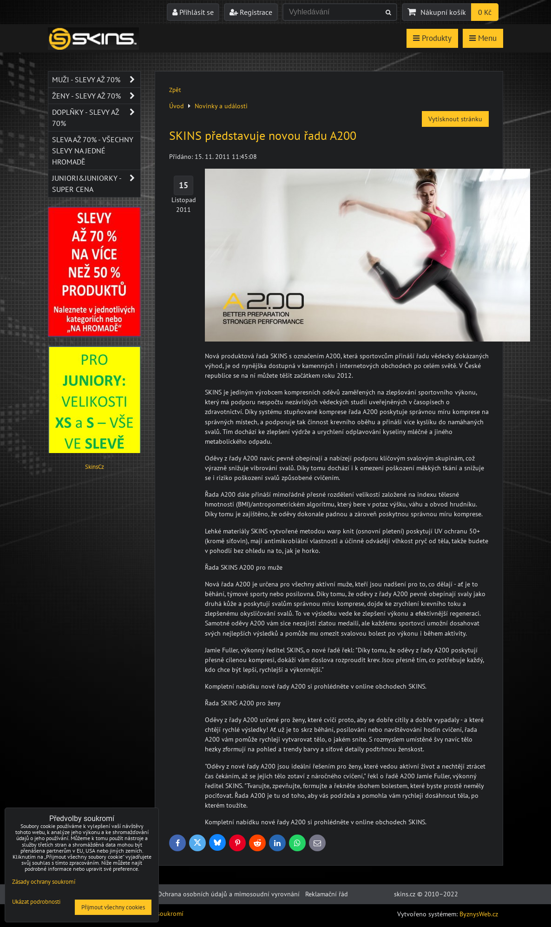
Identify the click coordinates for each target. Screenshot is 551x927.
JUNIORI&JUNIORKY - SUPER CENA (96, 183)
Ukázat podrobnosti (36, 902)
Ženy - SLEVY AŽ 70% (96, 96)
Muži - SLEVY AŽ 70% (96, 79)
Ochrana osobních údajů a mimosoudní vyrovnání (228, 894)
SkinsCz (94, 467)
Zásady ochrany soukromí (43, 882)
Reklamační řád (326, 894)
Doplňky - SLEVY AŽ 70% (96, 117)
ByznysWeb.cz (478, 914)
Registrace (251, 12)
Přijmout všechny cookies (113, 907)
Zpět (175, 90)
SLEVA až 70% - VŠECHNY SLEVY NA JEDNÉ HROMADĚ (92, 150)
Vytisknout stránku (455, 119)
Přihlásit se (193, 12)
